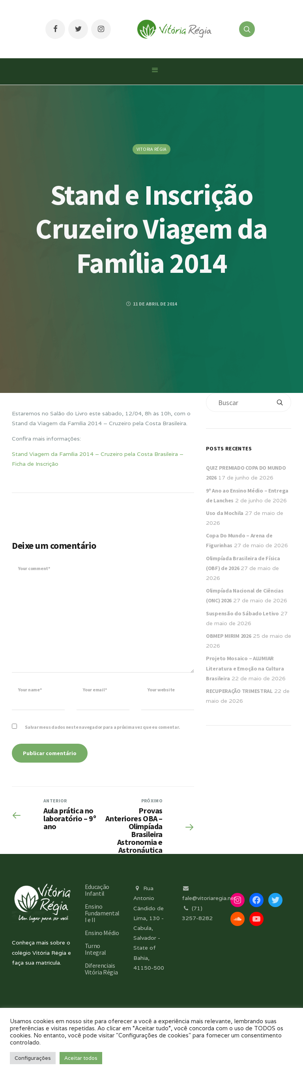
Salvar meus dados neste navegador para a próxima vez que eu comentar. (102, 727)
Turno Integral (95, 949)
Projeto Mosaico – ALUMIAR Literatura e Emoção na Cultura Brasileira (245, 668)
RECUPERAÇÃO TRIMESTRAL (239, 690)
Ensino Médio (102, 933)
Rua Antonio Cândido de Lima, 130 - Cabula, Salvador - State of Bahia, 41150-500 (148, 928)
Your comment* (34, 568)
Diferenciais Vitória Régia (101, 968)
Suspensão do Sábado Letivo (242, 613)
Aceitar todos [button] (80, 1058)
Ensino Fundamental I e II (102, 913)
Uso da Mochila (224, 513)
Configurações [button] (33, 1058)
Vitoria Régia (152, 149)
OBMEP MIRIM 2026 (228, 635)
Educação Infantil (97, 890)
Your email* (95, 690)
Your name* (30, 690)
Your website (161, 690)
